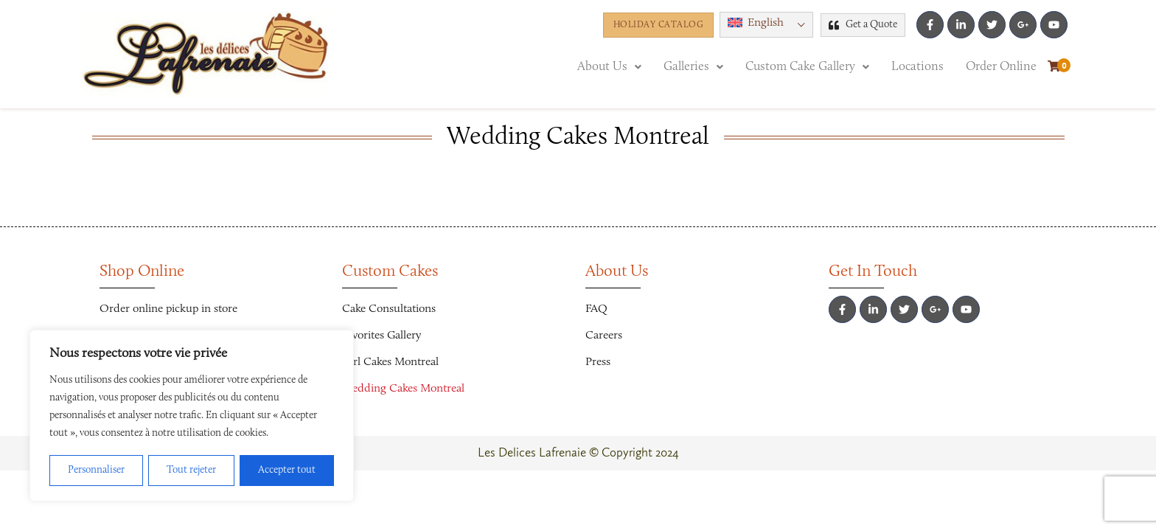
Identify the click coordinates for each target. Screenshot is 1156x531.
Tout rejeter (191, 470)
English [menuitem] (766, 23)
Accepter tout (287, 470)
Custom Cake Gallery (807, 66)
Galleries (693, 66)
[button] (609, 66)
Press (597, 362)
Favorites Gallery (381, 335)
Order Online (1001, 66)
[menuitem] (766, 25)
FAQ (596, 309)
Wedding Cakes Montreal (403, 389)
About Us (609, 66)
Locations (917, 66)
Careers (603, 335)
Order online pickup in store (168, 309)
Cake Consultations (389, 309)
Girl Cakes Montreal (390, 362)
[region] (191, 416)
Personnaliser (96, 470)
